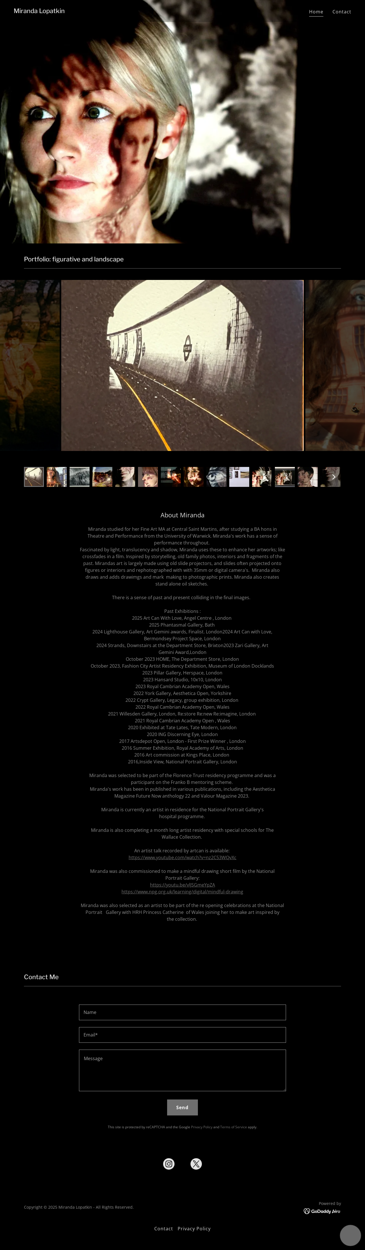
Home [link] (316, 12)
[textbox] (182, 1012)
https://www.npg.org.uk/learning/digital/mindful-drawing (182, 892)
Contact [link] (341, 12)
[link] (39, 11)
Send (182, 1107)
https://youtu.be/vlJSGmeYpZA (182, 885)
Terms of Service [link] (233, 1127)
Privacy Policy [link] (201, 1127)
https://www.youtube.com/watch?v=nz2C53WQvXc (182, 857)
